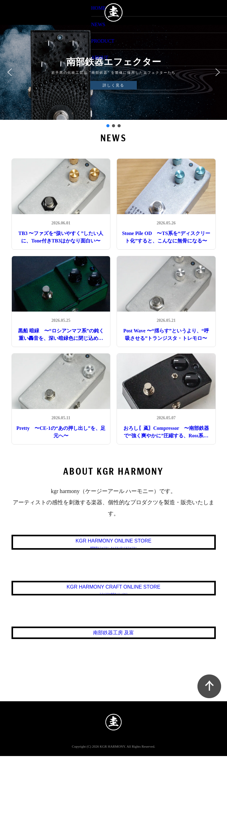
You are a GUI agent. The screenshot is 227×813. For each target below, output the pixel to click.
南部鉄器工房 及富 (113, 681)
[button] (10, 72)
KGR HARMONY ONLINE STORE (113, 550)
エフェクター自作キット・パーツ (114, 622)
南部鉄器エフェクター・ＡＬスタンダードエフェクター (113, 557)
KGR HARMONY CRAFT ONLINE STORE (113, 615)
